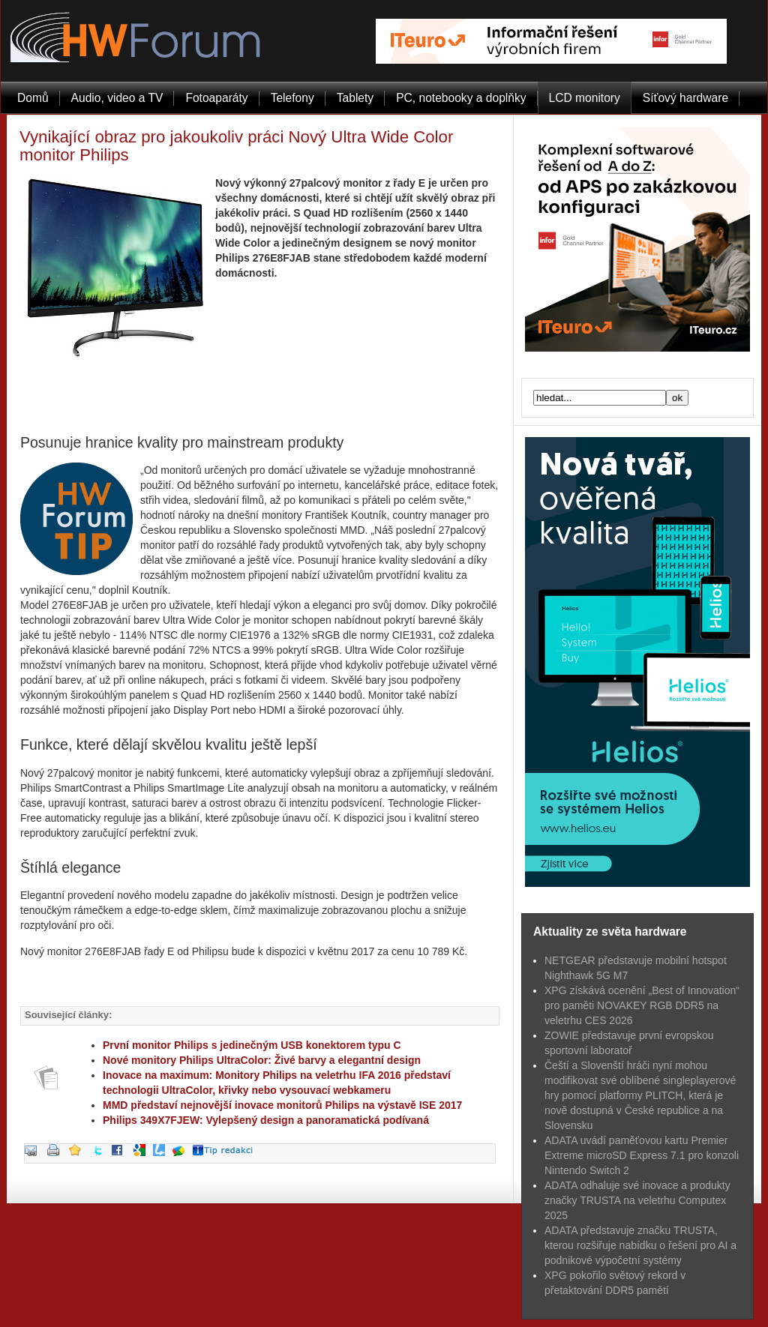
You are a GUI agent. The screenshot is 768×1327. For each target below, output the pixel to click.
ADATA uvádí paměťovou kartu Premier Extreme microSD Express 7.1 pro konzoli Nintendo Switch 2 (641, 1155)
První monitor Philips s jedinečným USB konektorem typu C (252, 1045)
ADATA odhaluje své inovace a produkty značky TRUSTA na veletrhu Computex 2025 (637, 1200)
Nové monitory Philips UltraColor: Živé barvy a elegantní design (262, 1060)
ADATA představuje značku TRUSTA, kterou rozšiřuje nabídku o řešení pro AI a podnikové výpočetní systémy (640, 1245)
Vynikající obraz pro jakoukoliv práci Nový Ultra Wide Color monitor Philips (236, 145)
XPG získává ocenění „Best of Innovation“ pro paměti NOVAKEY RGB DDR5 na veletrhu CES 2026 (642, 1005)
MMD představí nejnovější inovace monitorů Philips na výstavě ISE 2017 (282, 1105)
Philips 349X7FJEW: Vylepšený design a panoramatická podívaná (266, 1120)
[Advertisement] (260, 392)
